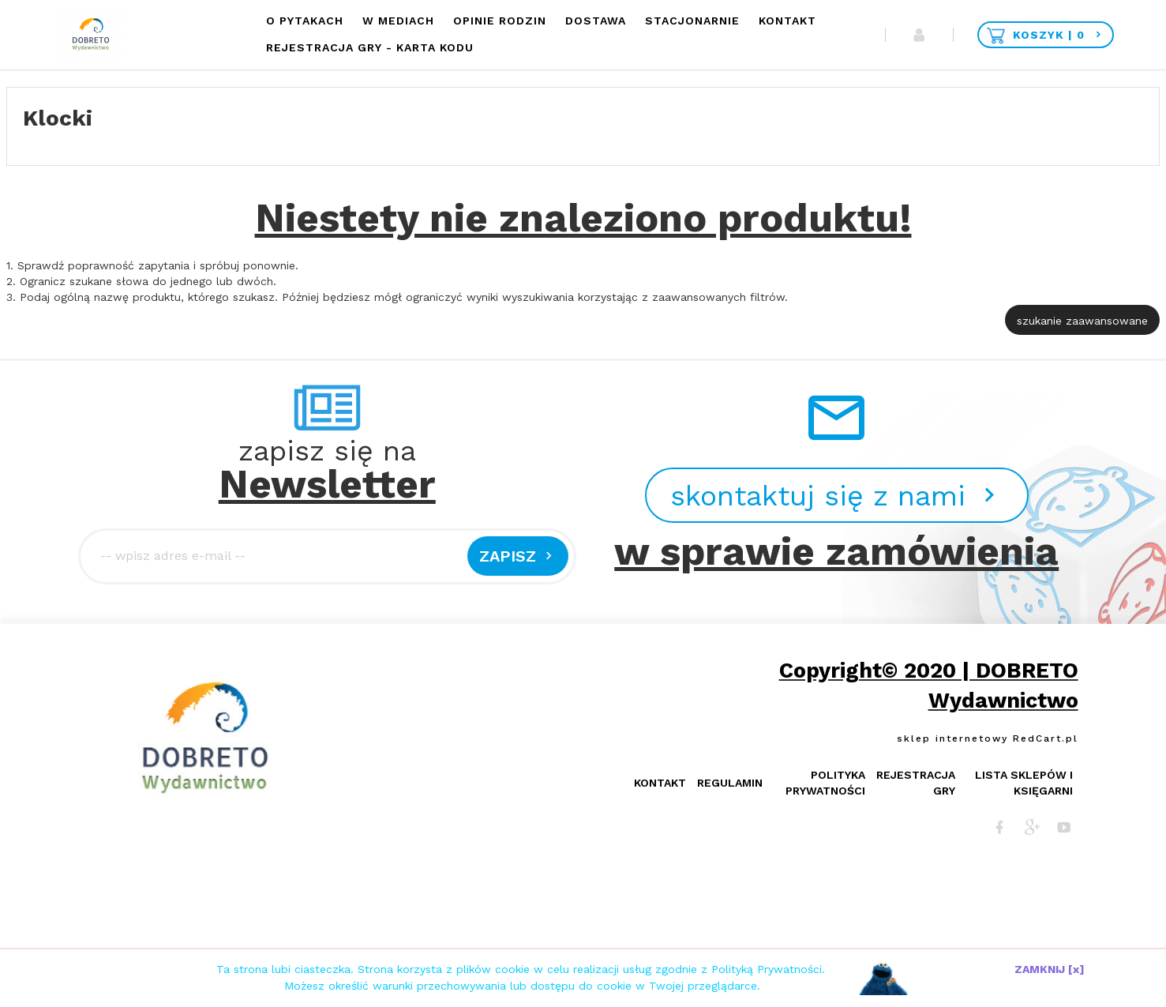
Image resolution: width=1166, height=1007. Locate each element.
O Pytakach (304, 20)
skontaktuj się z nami (836, 496)
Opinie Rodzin (499, 20)
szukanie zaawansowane (1082, 320)
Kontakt (787, 20)
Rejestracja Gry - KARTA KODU (370, 47)
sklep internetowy (952, 738)
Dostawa (595, 20)
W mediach (398, 20)
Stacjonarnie (692, 20)
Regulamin (730, 782)
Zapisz (518, 556)
